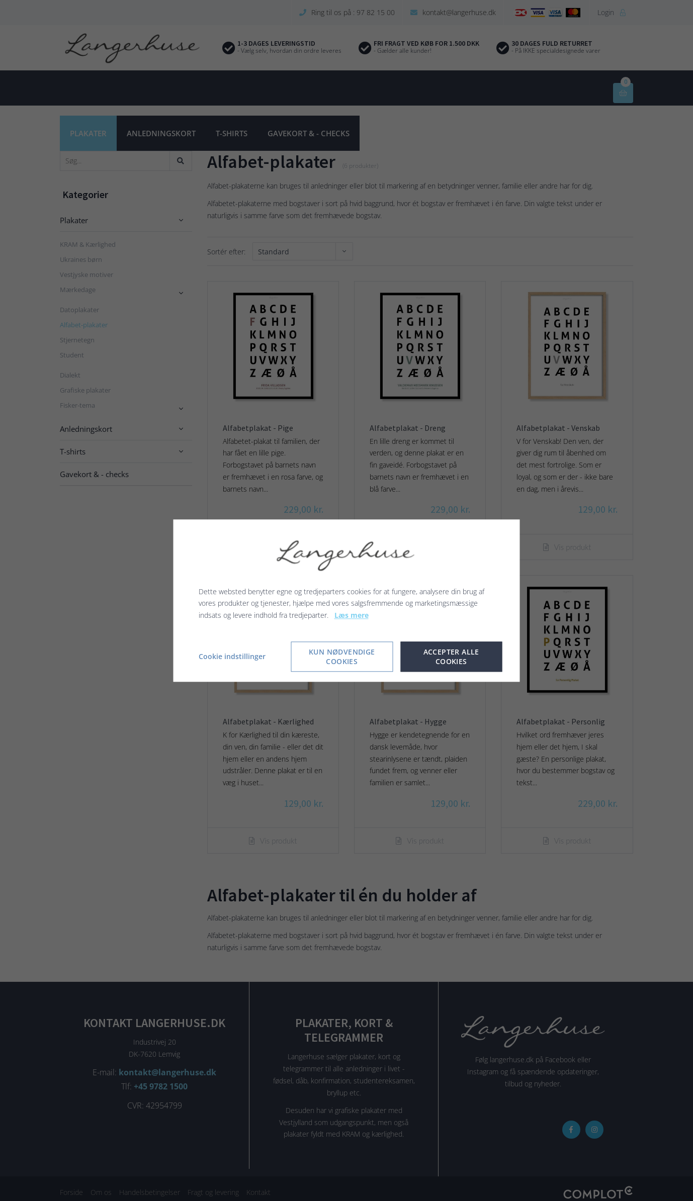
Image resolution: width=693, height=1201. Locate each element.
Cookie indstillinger (232, 656)
